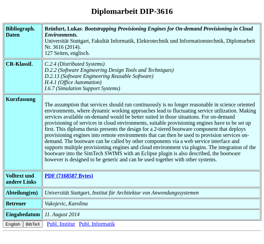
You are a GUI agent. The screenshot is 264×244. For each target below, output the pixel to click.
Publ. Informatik (97, 224)
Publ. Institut (61, 224)
